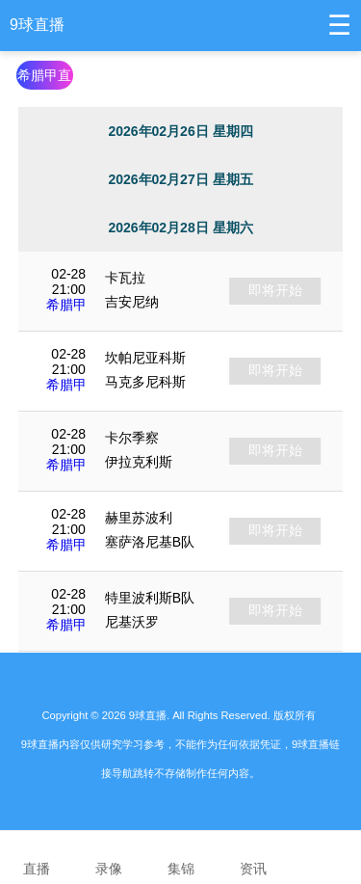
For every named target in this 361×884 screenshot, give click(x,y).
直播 (36, 856)
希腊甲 (66, 304)
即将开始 (275, 290)
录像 (108, 856)
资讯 (253, 856)
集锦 (180, 856)
